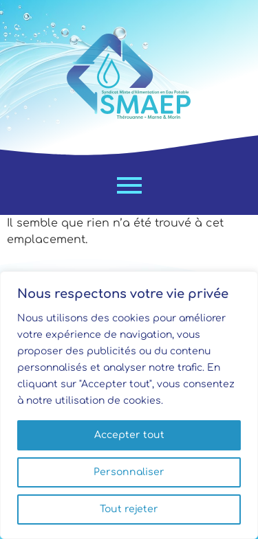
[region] (129, 405)
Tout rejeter (129, 509)
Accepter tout (129, 435)
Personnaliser (129, 472)
